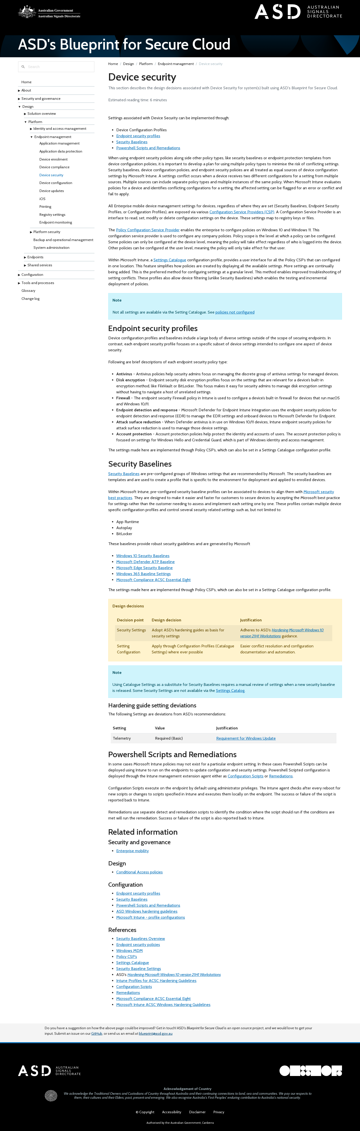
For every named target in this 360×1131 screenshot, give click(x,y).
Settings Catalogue (170, 263)
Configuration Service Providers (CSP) (242, 215)
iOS (43, 202)
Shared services (40, 269)
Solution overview (42, 117)
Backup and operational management (63, 243)
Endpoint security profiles (138, 139)
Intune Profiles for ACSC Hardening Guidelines (156, 984)
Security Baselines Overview (140, 942)
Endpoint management (52, 140)
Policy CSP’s (126, 960)
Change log (31, 302)
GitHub (96, 1029)
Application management (60, 147)
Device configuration (56, 186)
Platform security (47, 235)
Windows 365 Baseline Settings (143, 577)
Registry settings (53, 218)
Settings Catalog (230, 694)
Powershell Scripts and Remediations (148, 151)
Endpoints (36, 260)
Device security (51, 178)
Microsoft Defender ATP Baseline (145, 565)
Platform (35, 125)
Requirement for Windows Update (246, 741)
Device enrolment (54, 163)
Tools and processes (38, 286)
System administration (52, 251)
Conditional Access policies (139, 875)
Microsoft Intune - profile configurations (150, 920)
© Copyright (145, 1112)
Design (28, 110)
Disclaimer (197, 1112)
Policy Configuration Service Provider (148, 233)
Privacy (219, 1112)
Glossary (28, 294)
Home (27, 86)
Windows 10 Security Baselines (143, 559)
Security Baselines (132, 145)
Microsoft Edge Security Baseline (144, 571)
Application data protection (61, 155)
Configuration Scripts (246, 779)
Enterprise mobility (132, 854)
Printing (45, 210)
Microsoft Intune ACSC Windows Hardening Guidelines (163, 1008)
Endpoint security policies (138, 948)
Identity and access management (60, 132)
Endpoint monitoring (56, 226)
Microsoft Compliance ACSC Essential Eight (153, 583)
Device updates (52, 194)
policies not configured (235, 315)
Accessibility (171, 1112)
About (26, 94)
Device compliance (55, 170)
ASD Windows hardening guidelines (147, 914)
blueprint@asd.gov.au (155, 1029)
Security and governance (41, 102)
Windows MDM (129, 954)
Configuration (32, 278)
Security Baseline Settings (138, 972)
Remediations (281, 779)
